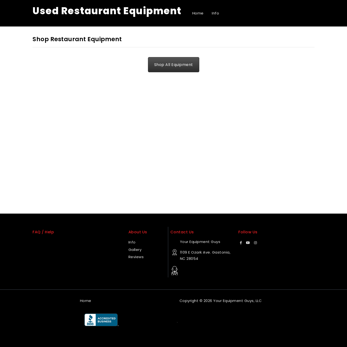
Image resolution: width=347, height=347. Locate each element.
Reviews (136, 256)
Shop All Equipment (173, 64)
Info (215, 13)
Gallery (135, 249)
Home (198, 13)
